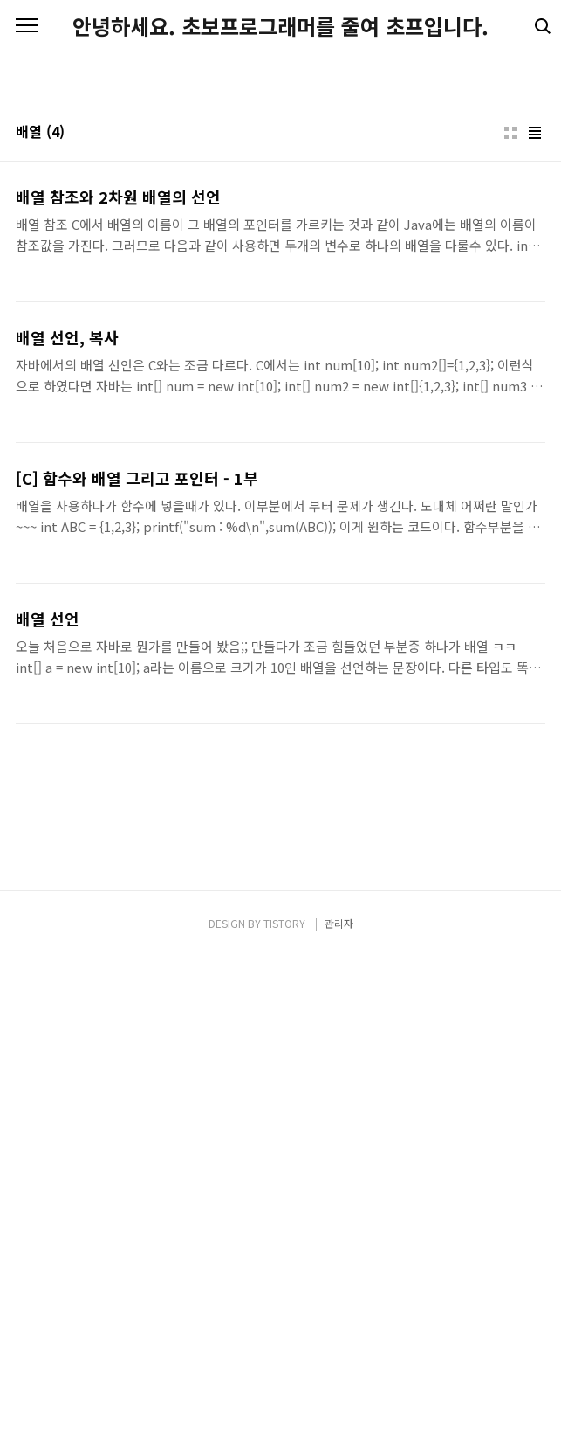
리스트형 (534, 377)
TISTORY (284, 1412)
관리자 (339, 1412)
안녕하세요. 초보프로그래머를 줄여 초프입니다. (280, 26)
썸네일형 (510, 377)
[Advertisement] (280, 201)
